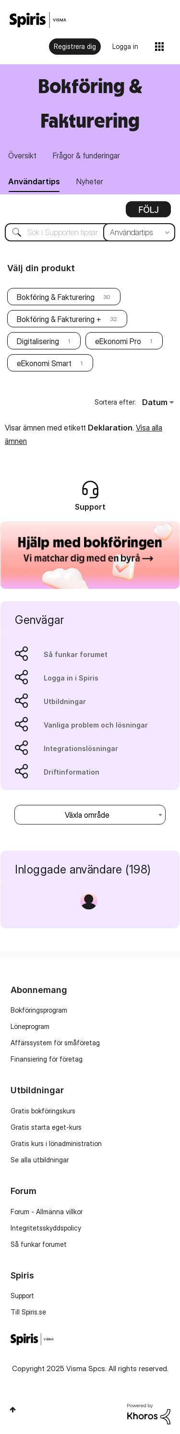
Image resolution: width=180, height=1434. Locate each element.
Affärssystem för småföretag (55, 1043)
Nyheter (89, 181)
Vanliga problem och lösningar (96, 725)
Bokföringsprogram (39, 1010)
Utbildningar (65, 701)
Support (22, 1295)
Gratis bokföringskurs (43, 1111)
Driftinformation (71, 772)
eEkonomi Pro (118, 341)
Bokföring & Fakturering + (59, 319)
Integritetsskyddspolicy (46, 1228)
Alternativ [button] (148, 212)
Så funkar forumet (76, 654)
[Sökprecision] (139, 232)
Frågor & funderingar (86, 155)
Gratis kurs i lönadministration (56, 1143)
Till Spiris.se (28, 1312)
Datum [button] (155, 402)
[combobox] (90, 815)
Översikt (22, 155)
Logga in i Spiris (71, 678)
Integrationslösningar (81, 748)
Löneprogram (30, 1026)
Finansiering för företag (47, 1059)
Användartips (34, 181)
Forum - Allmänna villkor (47, 1211)
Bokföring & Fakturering (56, 297)
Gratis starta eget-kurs (46, 1127)
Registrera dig (75, 46)
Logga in (125, 46)
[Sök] (90, 232)
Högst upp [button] (12, 1409)
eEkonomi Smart (44, 363)
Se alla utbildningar (40, 1160)
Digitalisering (38, 341)
